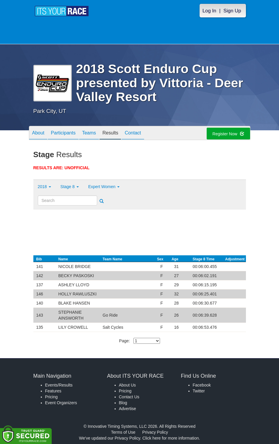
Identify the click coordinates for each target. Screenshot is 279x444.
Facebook (202, 385)
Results (110, 133)
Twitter (199, 391)
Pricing (51, 396)
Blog (123, 402)
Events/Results (59, 385)
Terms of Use (123, 432)
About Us (127, 385)
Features (53, 391)
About (38, 133)
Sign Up (232, 11)
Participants (63, 133)
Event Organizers (61, 402)
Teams (89, 133)
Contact (133, 133)
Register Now (228, 133)
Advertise (127, 408)
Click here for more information (170, 438)
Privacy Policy (155, 432)
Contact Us (129, 396)
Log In (209, 11)
